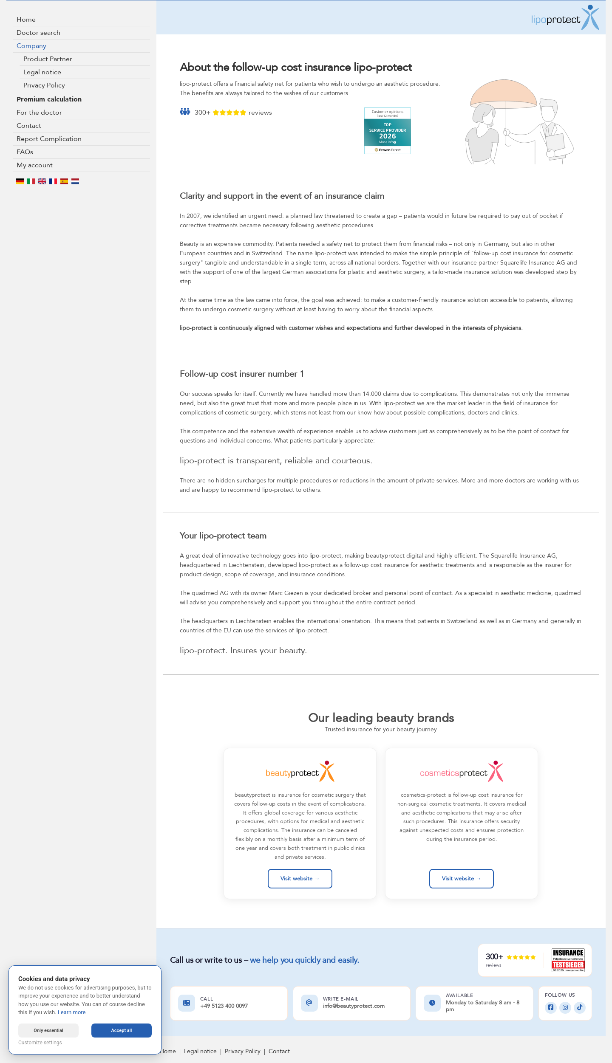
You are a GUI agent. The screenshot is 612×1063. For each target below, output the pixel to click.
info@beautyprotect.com (354, 1006)
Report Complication (49, 139)
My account (35, 165)
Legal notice (42, 72)
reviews (260, 112)
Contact (29, 125)
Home (26, 19)
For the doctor (39, 112)
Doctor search (38, 32)
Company (31, 46)
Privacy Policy (44, 85)
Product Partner (47, 59)
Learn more (72, 1012)
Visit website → (300, 879)
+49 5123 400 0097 (224, 1006)
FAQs (25, 152)
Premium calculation (49, 99)
